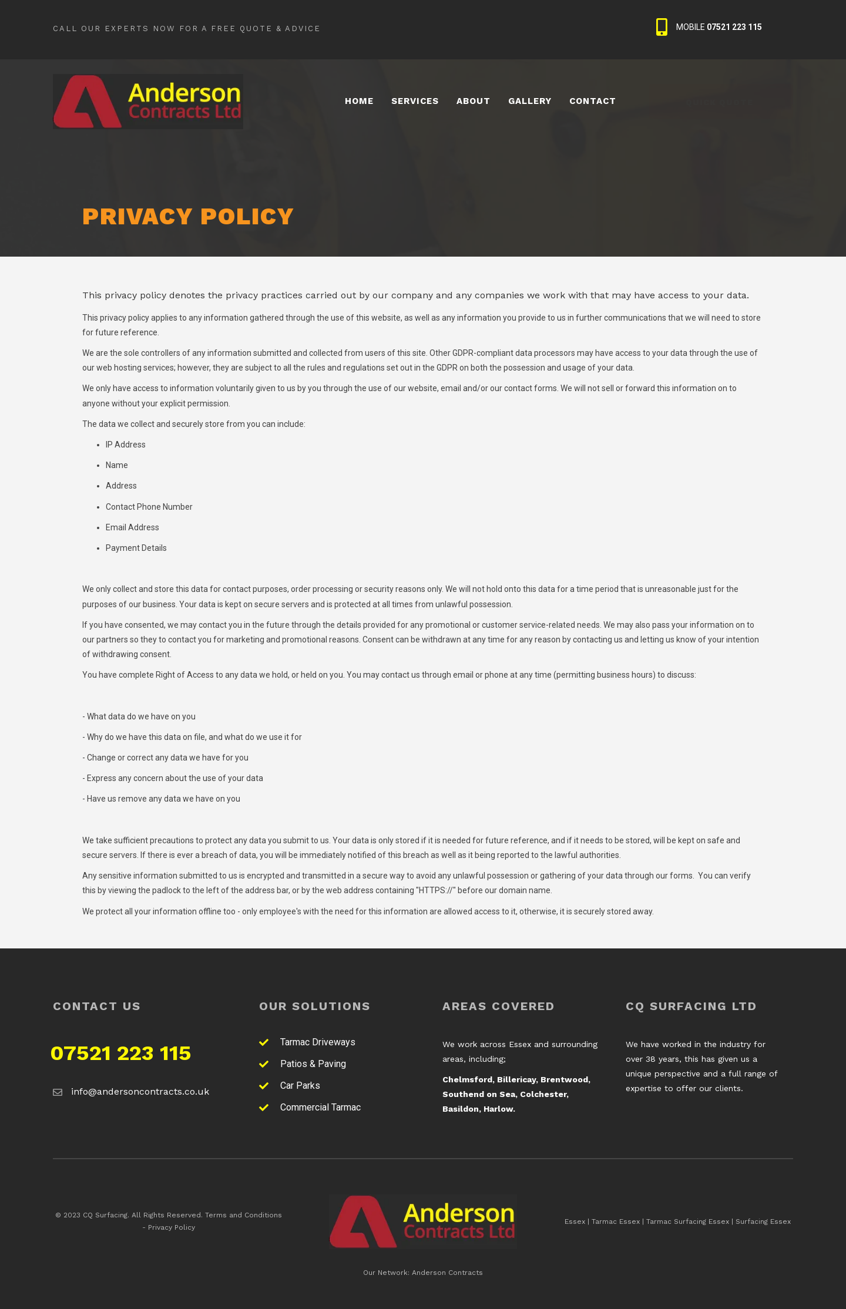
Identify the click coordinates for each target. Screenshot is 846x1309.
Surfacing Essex (763, 1221)
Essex (575, 1221)
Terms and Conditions (243, 1215)
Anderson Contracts (447, 1272)
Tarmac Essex (616, 1221)
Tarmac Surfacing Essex (687, 1221)
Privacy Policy (171, 1227)
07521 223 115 (121, 1053)
